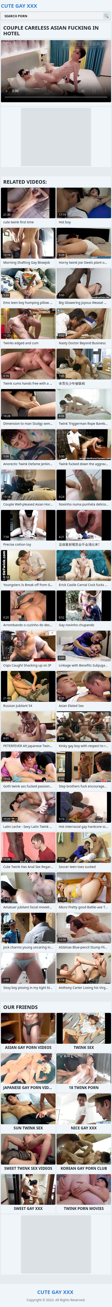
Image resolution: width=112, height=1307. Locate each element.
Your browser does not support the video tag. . (56, 71)
